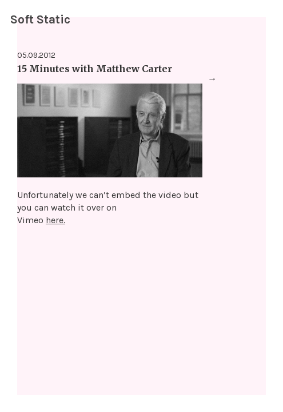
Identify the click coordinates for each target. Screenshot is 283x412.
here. (55, 220)
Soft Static (40, 19)
